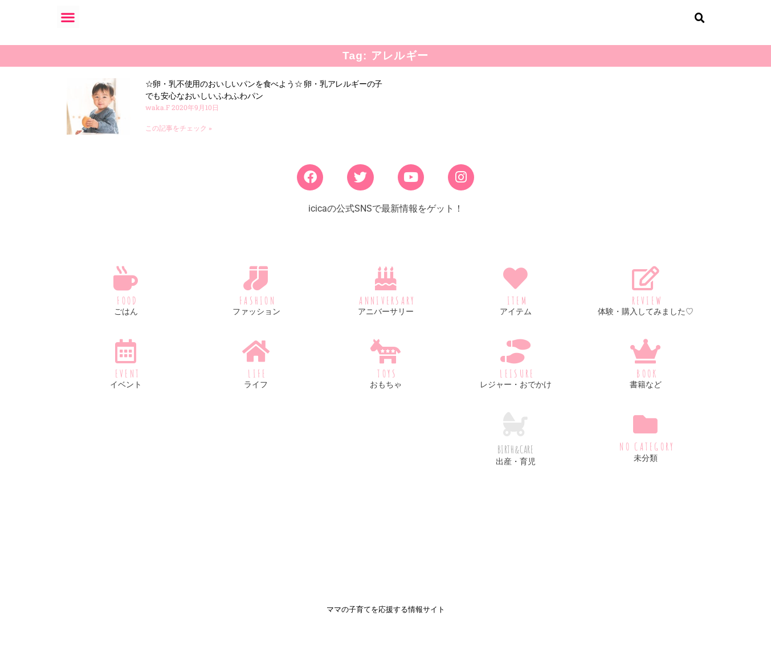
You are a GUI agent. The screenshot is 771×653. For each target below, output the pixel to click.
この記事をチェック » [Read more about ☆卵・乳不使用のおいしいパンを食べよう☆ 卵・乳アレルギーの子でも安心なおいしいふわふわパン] (178, 137)
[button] (68, 17)
